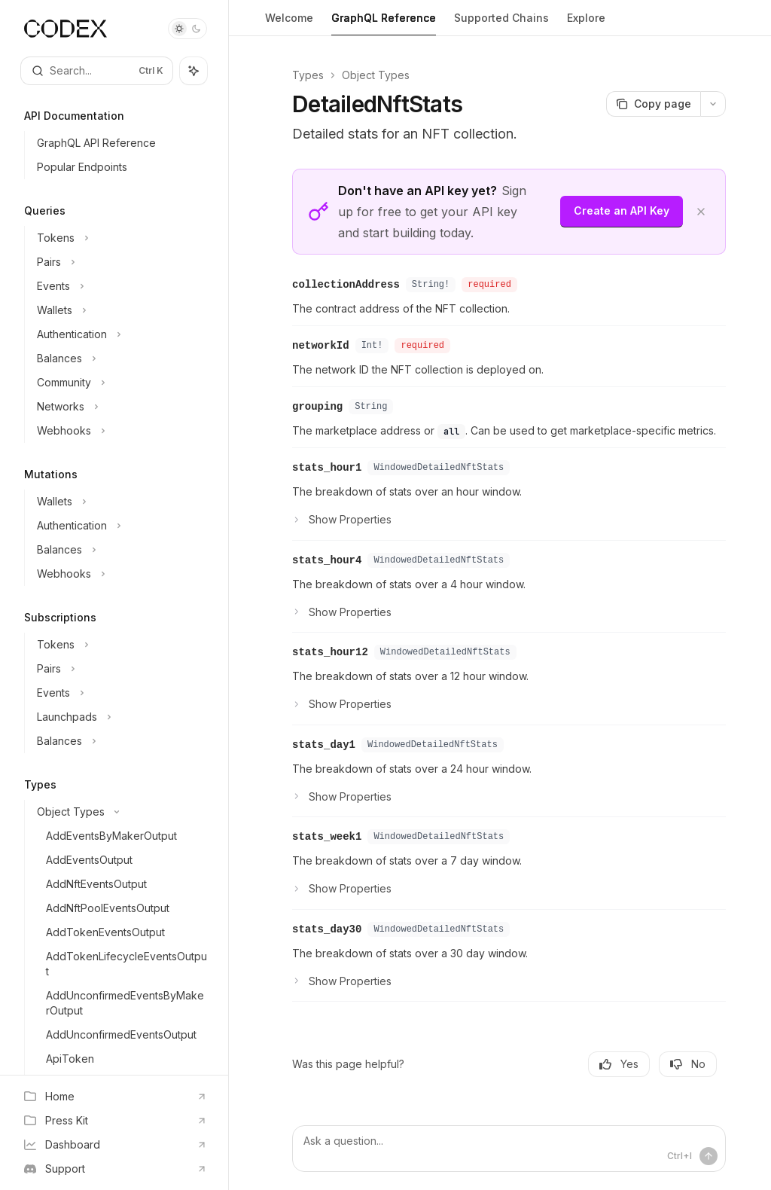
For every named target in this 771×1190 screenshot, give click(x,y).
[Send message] (708, 1156)
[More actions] (713, 104)
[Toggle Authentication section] (120, 334)
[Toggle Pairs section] (120, 262)
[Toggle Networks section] (120, 407)
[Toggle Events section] (120, 286)
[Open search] (96, 70)
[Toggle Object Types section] (120, 812)
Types (308, 75)
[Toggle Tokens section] (120, 238)
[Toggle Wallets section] (120, 310)
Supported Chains (501, 23)
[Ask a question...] (509, 1148)
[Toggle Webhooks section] (120, 431)
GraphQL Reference (383, 23)
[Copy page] (653, 104)
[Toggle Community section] (120, 383)
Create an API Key (621, 210)
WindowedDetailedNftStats (438, 467)
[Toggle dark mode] (187, 28)
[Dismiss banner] (701, 212)
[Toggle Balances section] (120, 358)
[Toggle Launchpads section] (120, 717)
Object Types (376, 75)
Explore (586, 23)
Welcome (289, 23)
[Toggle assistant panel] (193, 70)
